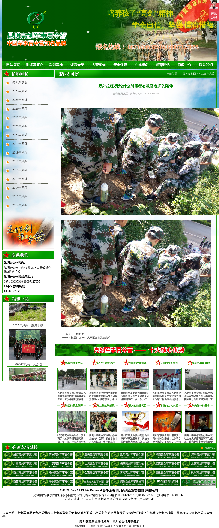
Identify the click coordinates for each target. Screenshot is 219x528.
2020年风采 (19, 135)
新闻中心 (184, 65)
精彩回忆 (163, 65)
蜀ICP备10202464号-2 (103, 526)
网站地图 (80, 526)
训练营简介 (34, 65)
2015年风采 (19, 179)
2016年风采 (19, 170)
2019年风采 (19, 143)
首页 (182, 73)
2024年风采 (19, 100)
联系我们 (206, 65)
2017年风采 (19, 161)
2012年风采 (19, 205)
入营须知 (99, 65)
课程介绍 (77, 65)
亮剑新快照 (19, 82)
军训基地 (56, 65)
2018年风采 (19, 152)
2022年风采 (19, 117)
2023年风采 (19, 108)
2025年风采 (19, 91)
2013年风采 (19, 196)
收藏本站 (210, 447)
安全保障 (120, 65)
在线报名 (141, 65)
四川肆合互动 (136, 526)
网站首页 (13, 65)
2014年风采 (19, 187)
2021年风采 (19, 126)
